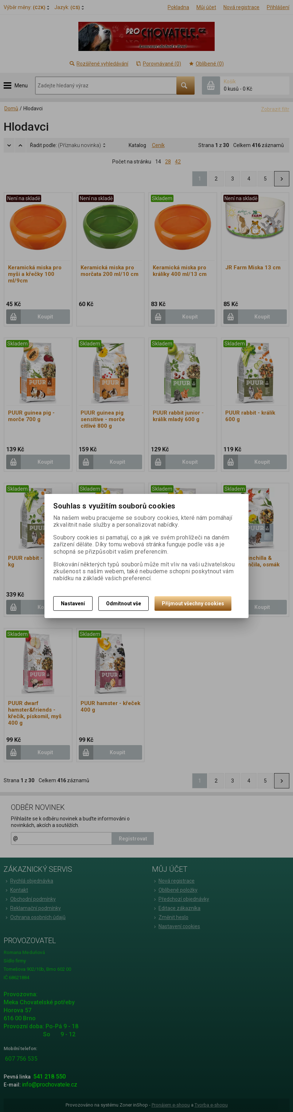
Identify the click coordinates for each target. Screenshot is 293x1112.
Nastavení (73, 603)
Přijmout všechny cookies (193, 603)
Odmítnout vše (123, 603)
